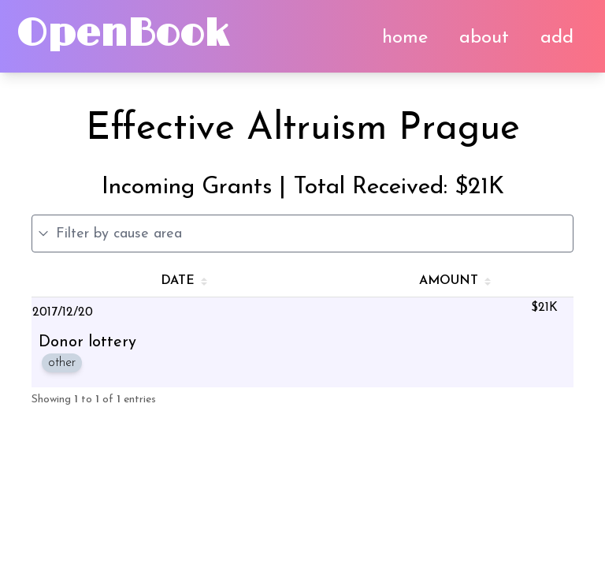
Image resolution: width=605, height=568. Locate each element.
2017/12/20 (62, 312)
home (405, 37)
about (484, 37)
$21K (544, 307)
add (556, 37)
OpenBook (122, 34)
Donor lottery (87, 342)
